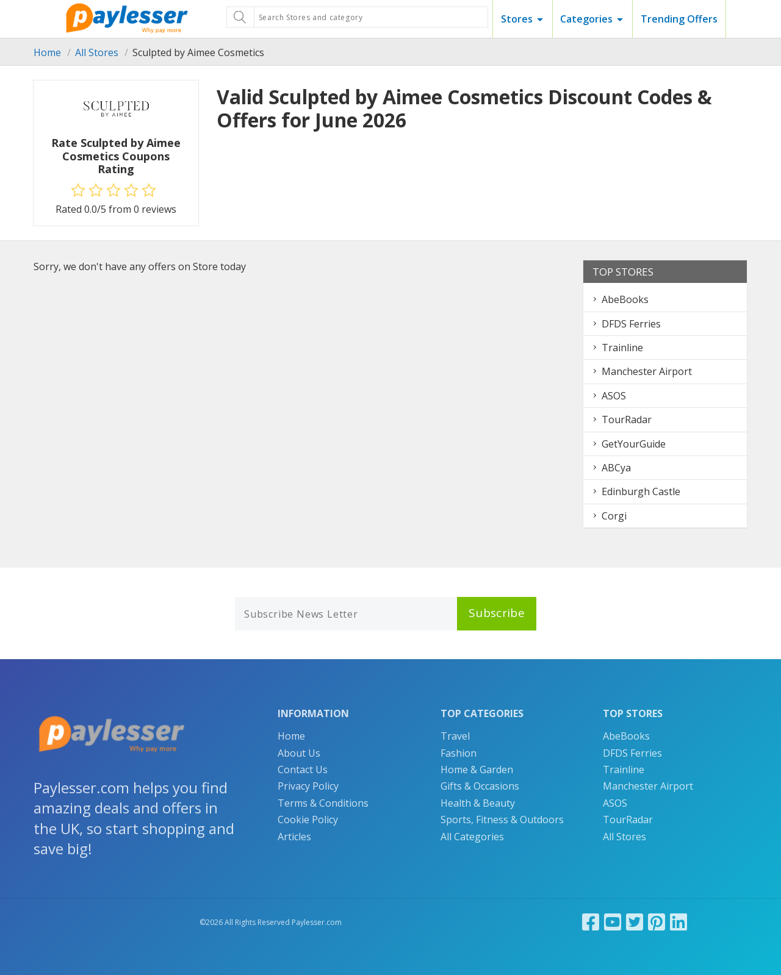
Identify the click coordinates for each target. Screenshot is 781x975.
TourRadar (627, 419)
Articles (294, 836)
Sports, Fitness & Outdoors (502, 819)
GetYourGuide (634, 444)
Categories (586, 19)
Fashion (459, 753)
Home (47, 52)
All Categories (472, 836)
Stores (517, 19)
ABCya (616, 467)
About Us (299, 753)
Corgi (614, 516)
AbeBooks (625, 299)
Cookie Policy (308, 819)
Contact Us (303, 769)
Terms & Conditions (323, 803)
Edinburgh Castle (641, 491)
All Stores (96, 52)
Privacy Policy (308, 786)
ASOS (614, 395)
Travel (455, 736)
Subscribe (497, 613)
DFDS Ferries (631, 323)
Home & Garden (477, 769)
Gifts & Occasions (480, 786)
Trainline (622, 347)
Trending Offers (679, 19)
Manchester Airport (647, 371)
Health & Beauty (478, 803)
